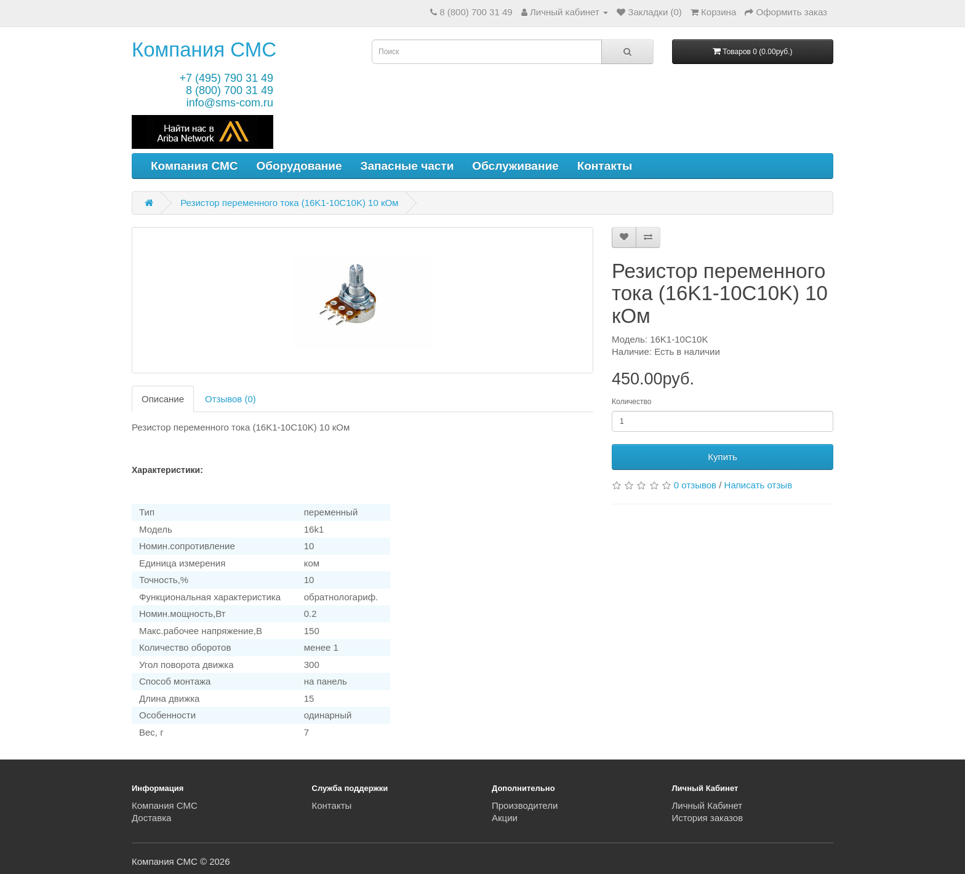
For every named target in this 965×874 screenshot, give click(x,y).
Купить (722, 456)
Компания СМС (204, 49)
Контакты (605, 165)
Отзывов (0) (230, 399)
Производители (525, 805)
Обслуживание (515, 165)
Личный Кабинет (707, 805)
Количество (631, 401)
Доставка (151, 817)
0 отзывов (695, 485)
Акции (505, 817)
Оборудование (299, 165)
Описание (163, 399)
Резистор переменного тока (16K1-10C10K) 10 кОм (289, 202)
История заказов (707, 817)
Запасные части (407, 165)
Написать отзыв (758, 485)
